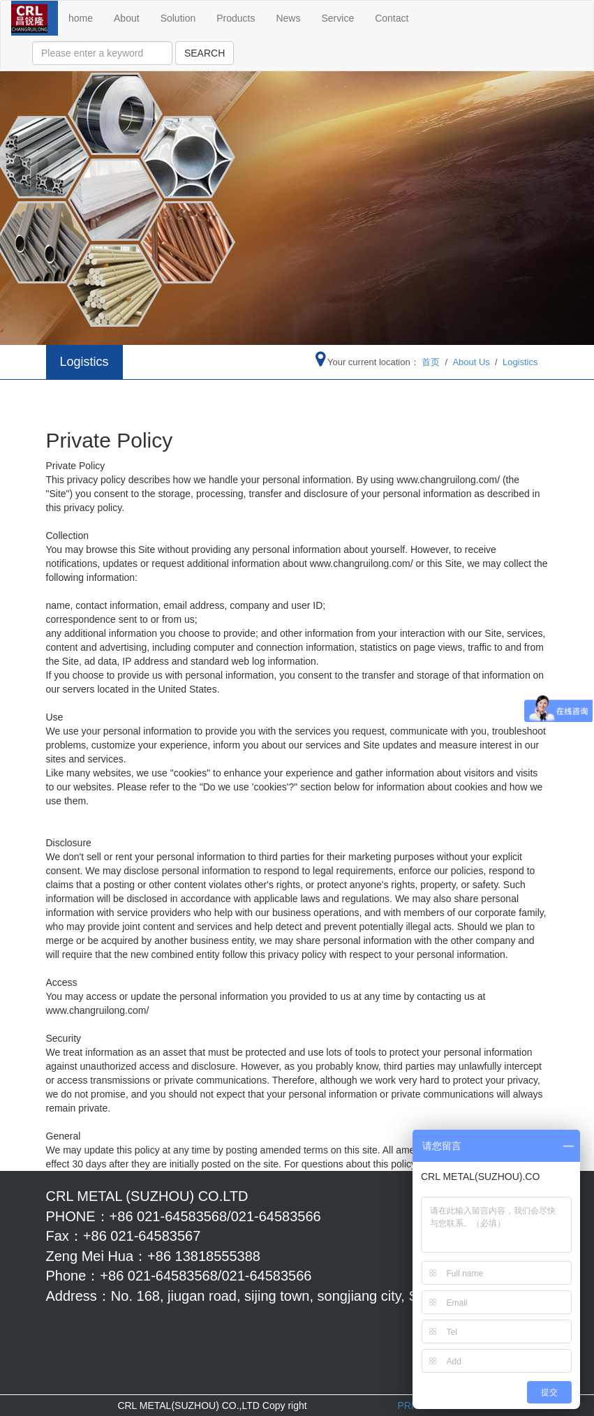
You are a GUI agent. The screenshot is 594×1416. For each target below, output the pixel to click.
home (80, 18)
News (288, 18)
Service (337, 18)
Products (235, 18)
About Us (470, 362)
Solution (178, 18)
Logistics (520, 362)
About (127, 18)
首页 (431, 362)
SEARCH (204, 53)
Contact (391, 18)
